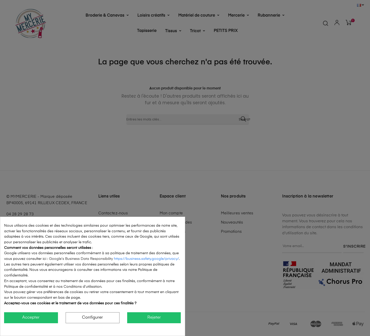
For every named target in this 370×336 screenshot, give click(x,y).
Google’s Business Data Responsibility (81, 259)
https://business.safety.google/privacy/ (146, 259)
